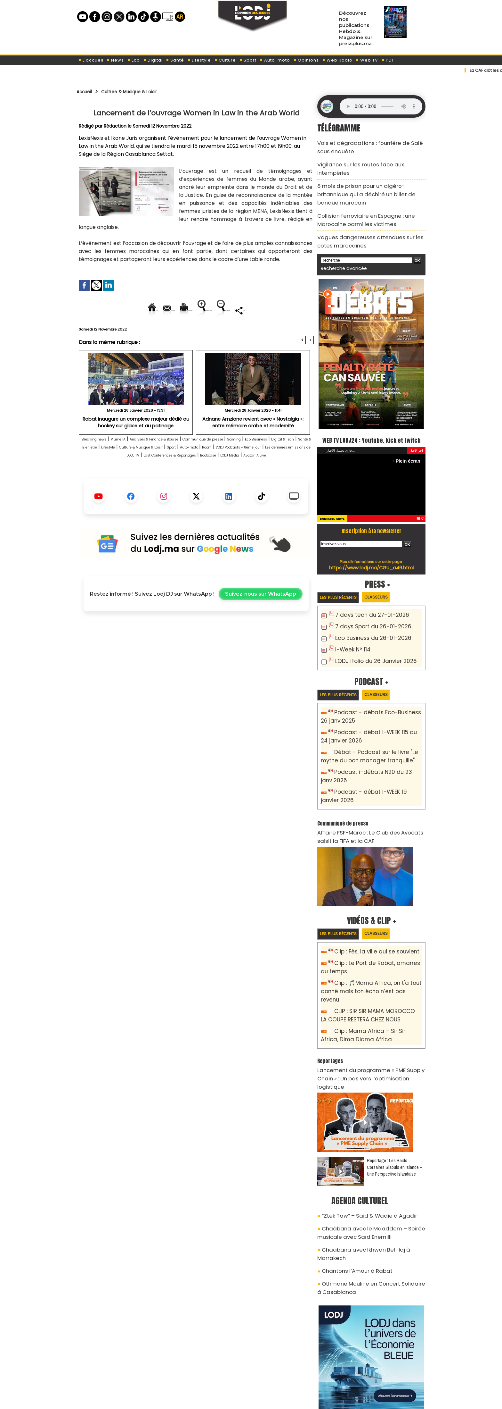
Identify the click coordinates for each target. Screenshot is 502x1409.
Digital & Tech (133, 469)
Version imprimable (199, 310)
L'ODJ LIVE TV (293, 1371)
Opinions (306, 60)
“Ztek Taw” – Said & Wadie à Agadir (361, 1155)
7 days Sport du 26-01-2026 (367, 606)
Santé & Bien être (177, 469)
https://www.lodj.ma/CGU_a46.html (371, 547)
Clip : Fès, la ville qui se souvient (371, 919)
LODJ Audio (382, 1373)
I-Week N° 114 (351, 628)
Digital (153, 60)
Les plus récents (341, 578)
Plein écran (410, 441)
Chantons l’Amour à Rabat (351, 1195)
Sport (247, 60)
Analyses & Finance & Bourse (184, 461)
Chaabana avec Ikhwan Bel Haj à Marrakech (370, 1184)
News (115, 60)
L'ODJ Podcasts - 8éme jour (168, 477)
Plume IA (133, 461)
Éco (133, 60)
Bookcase (197, 485)
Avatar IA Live (264, 485)
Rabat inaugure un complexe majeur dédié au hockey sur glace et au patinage (136, 443)
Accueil (87, 91)
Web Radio (337, 60)
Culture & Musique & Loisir (141, 91)
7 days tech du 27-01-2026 (366, 596)
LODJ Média (228, 485)
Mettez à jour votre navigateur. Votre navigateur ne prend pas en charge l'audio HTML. (381, 106)
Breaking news (99, 461)
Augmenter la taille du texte (273, 310)
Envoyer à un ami (138, 310)
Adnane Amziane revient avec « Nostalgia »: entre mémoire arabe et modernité (253, 443)
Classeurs (387, 578)
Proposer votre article (207, 1371)
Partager (237, 332)
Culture (225, 60)
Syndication (267, 1400)
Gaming (298, 461)
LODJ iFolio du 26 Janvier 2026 (369, 638)
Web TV (367, 60)
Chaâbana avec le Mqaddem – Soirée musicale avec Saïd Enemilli (362, 1169)
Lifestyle (199, 60)
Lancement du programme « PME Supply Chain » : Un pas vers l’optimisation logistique (371, 1024)
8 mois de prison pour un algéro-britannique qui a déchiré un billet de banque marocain (370, 175)
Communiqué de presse (255, 461)
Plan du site (234, 1400)
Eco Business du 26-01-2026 (367, 617)
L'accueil (90, 60)
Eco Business (96, 469)
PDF (387, 60)
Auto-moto (275, 60)
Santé (175, 60)
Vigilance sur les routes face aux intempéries (367, 160)
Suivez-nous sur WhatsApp (260, 624)
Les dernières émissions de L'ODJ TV (252, 477)
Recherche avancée (340, 236)
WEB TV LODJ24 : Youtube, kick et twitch (371, 413)
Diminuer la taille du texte (179, 332)
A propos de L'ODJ (122, 1371)
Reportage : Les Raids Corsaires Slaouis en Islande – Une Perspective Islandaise (394, 1107)
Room (121, 477)
